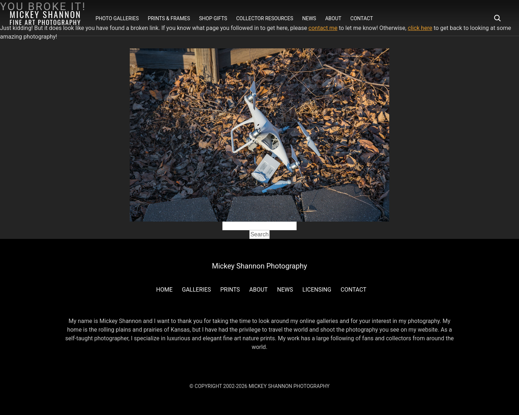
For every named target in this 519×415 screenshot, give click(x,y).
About (333, 18)
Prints (230, 289)
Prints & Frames (169, 18)
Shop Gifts (213, 18)
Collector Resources (264, 18)
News (309, 18)
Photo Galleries (117, 18)
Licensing (316, 289)
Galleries (196, 289)
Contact (361, 18)
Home (164, 289)
